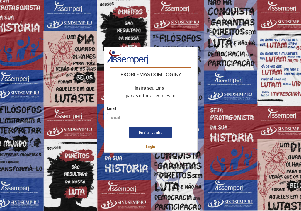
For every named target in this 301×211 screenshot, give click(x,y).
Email (111, 108)
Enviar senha (150, 132)
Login (150, 146)
